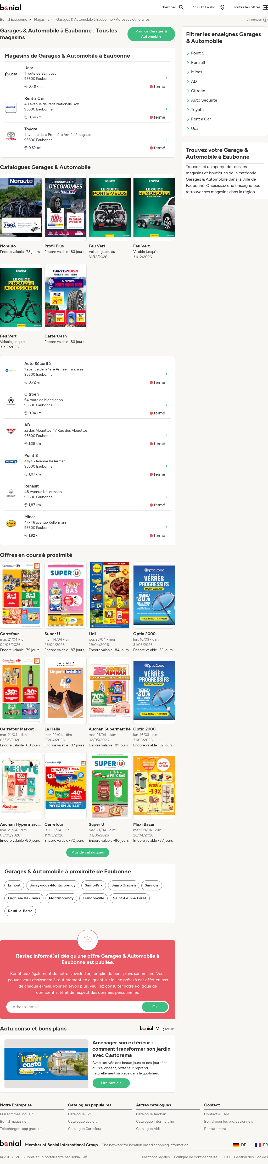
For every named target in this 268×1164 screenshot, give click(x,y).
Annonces (257, 19)
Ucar (193, 128)
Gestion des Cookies (251, 1157)
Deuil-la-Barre (20, 911)
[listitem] (21, 217)
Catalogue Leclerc (83, 1121)
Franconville (93, 898)
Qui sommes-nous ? (16, 1114)
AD (191, 81)
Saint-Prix (94, 885)
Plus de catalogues (87, 852)
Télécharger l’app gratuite (21, 1129)
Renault (195, 62)
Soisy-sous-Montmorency (53, 885)
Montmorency (61, 898)
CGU (226, 1157)
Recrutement (215, 1129)
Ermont (14, 885)
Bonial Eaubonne (13, 19)
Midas (194, 71)
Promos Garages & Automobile (151, 34)
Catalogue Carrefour (85, 1129)
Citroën (195, 90)
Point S (195, 53)
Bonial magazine (13, 1121)
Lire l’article (111, 1083)
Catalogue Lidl (79, 1114)
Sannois (152, 885)
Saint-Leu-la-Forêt (129, 898)
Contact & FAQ (216, 1114)
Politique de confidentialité (195, 1157)
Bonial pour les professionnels (228, 1121)
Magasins (41, 19)
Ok (155, 1006)
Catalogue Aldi (148, 1129)
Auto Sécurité (201, 100)
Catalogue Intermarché (155, 1121)
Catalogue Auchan (151, 1114)
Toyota (195, 109)
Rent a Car (198, 119)
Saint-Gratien (123, 885)
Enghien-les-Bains (24, 898)
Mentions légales (156, 1157)
